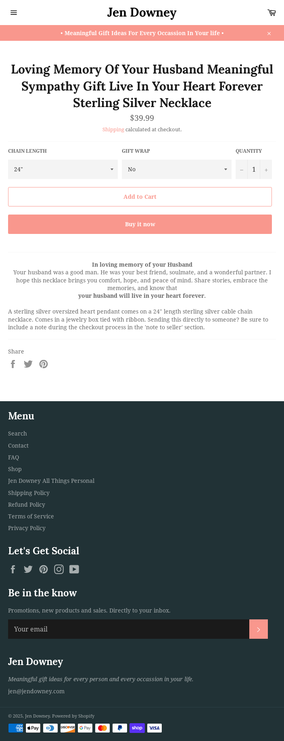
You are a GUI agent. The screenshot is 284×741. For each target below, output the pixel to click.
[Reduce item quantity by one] (242, 169)
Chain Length (27, 151)
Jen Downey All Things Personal (51, 480)
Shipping (113, 129)
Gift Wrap (136, 151)
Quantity (249, 151)
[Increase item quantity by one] (266, 169)
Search (17, 433)
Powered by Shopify (73, 716)
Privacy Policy (27, 528)
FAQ (13, 457)
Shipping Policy (29, 493)
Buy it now (140, 224)
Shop (15, 469)
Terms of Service (31, 516)
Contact (18, 445)
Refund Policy (26, 504)
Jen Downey (142, 12)
